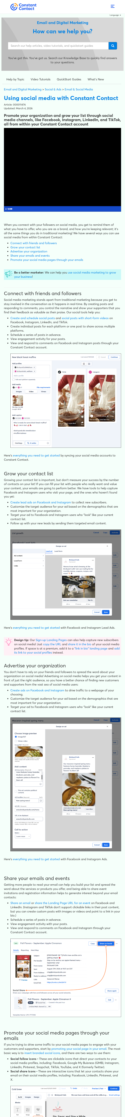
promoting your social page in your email (78, 1049)
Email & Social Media (79, 89)
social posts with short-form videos (85, 318)
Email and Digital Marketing (23, 89)
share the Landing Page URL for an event (62, 903)
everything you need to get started (36, 455)
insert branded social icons (42, 1053)
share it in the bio (79, 644)
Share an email (20, 903)
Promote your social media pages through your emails (46, 260)
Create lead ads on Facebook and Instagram (40, 502)
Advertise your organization (28, 251)
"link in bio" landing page (90, 648)
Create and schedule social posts (32, 318)
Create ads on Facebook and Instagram (37, 690)
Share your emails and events (30, 255)
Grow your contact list (25, 247)
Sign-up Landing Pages (51, 640)
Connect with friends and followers (33, 243)
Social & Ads (53, 89)
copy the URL (52, 644)
